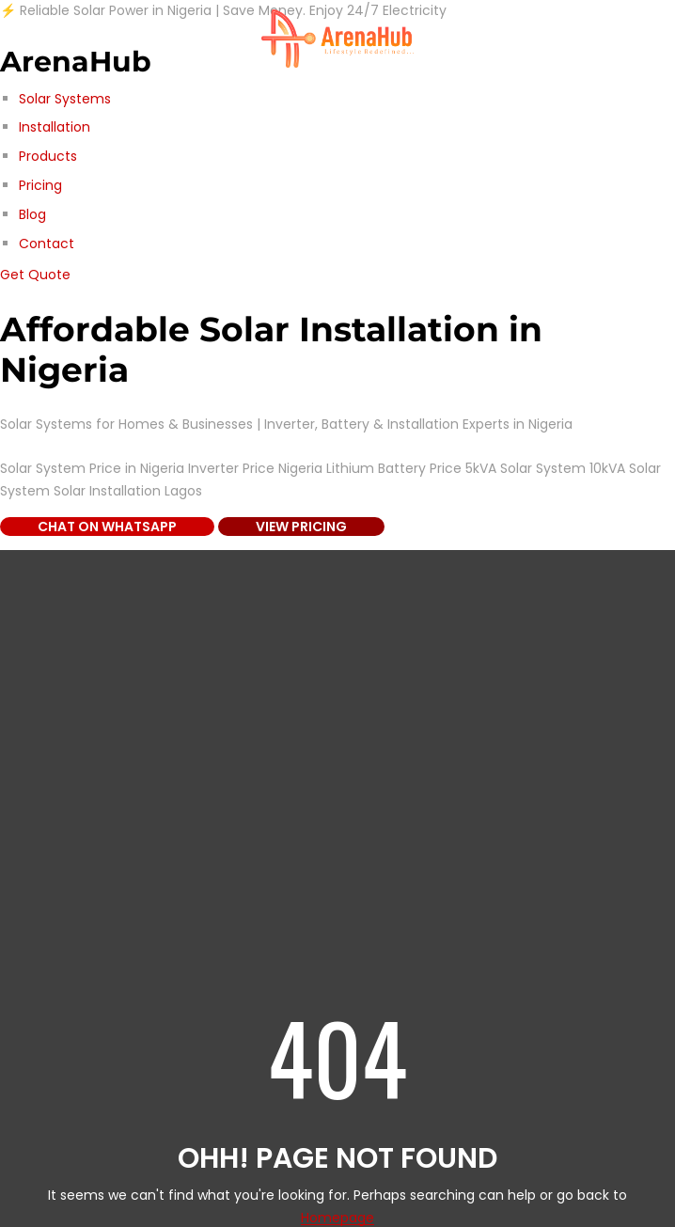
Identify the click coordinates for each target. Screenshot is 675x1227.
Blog (32, 214)
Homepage (337, 1218)
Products (48, 156)
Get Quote (35, 274)
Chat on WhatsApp (107, 526)
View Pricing (301, 526)
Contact (46, 243)
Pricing (40, 185)
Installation (54, 127)
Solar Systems (65, 98)
